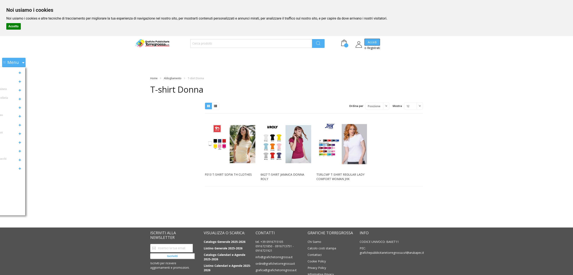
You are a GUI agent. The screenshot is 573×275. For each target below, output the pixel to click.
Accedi (358, 44)
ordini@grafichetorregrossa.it (275, 264)
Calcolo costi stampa (322, 248)
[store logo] (147, 46)
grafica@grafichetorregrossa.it (276, 270)
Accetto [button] (13, 26)
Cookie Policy (317, 261)
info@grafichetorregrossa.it (274, 257)
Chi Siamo (314, 242)
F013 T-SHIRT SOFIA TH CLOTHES (228, 160)
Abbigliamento (173, 63)
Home (154, 63)
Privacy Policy (317, 268)
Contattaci (315, 255)
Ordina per (356, 91)
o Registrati (359, 50)
